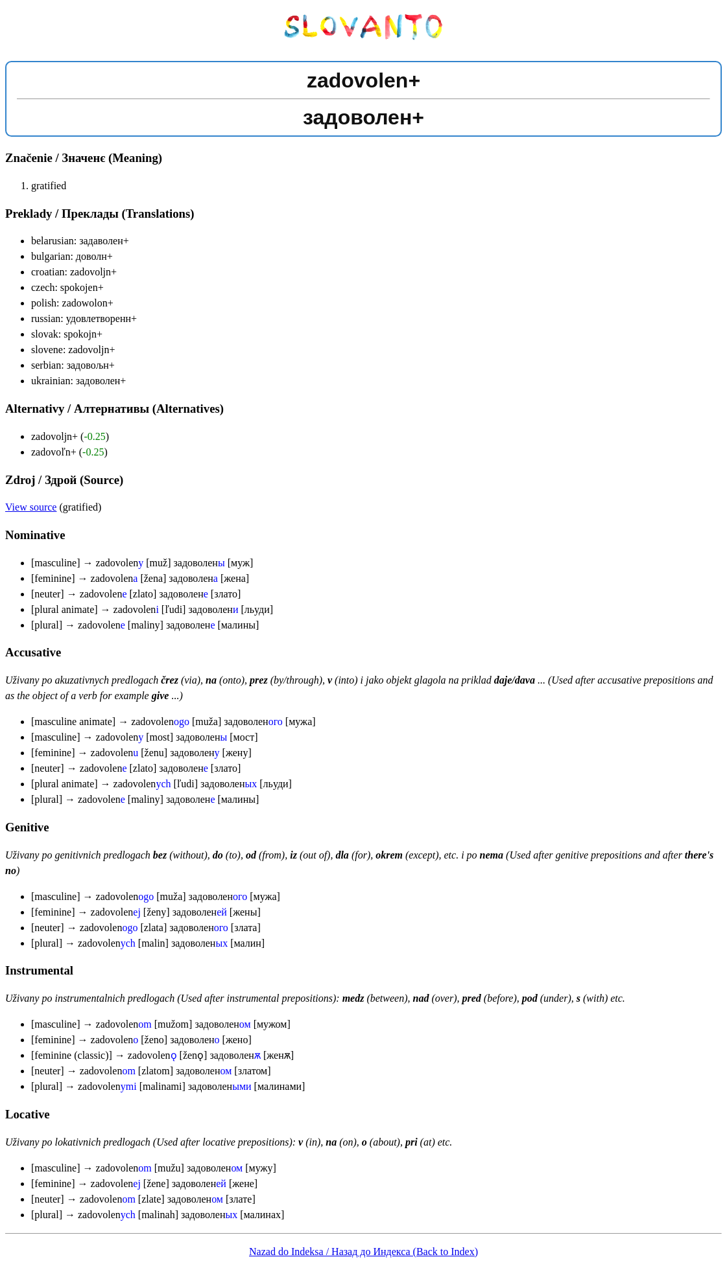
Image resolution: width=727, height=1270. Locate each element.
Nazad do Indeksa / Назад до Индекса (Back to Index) (363, 1251)
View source (30, 507)
